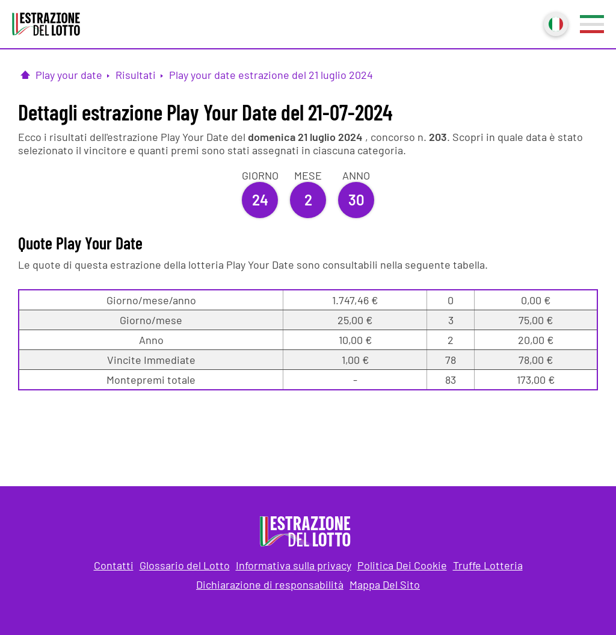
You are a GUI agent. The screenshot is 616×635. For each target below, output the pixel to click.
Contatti (114, 565)
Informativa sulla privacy (293, 565)
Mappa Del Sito (385, 584)
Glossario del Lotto (185, 565)
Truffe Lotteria (488, 565)
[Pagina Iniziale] (25, 74)
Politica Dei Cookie (402, 565)
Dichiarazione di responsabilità (269, 584)
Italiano (555, 23)
